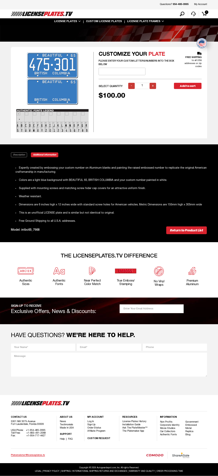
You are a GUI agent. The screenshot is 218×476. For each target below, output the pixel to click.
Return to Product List (186, 230)
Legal (38, 471)
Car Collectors (167, 431)
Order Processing (170, 471)
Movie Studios (167, 428)
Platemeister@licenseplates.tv (28, 455)
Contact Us (19, 417)
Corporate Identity (170, 425)
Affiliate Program (96, 431)
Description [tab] (19, 155)
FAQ (70, 439)
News (63, 421)
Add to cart (188, 86)
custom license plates (104, 21)
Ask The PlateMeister (134, 428)
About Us (66, 417)
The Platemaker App (133, 431)
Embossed (191, 425)
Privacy (51, 471)
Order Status (94, 428)
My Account (200, 4)
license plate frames (143, 21)
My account (95, 417)
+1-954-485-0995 (35, 430)
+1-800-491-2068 (36, 433)
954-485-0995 (180, 4)
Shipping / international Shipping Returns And (94, 471)
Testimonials (66, 425)
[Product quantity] (142, 86)
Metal (188, 428)
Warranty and (142, 471)
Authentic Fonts (168, 435)
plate (156, 54)
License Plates (65, 21)
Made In (67, 428)
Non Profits (166, 422)
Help (62, 439)
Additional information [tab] (44, 155)
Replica (189, 431)
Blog (187, 435)
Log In (90, 421)
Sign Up (91, 425)
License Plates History (134, 421)
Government (191, 422)
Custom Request (98, 438)
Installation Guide (131, 425)
